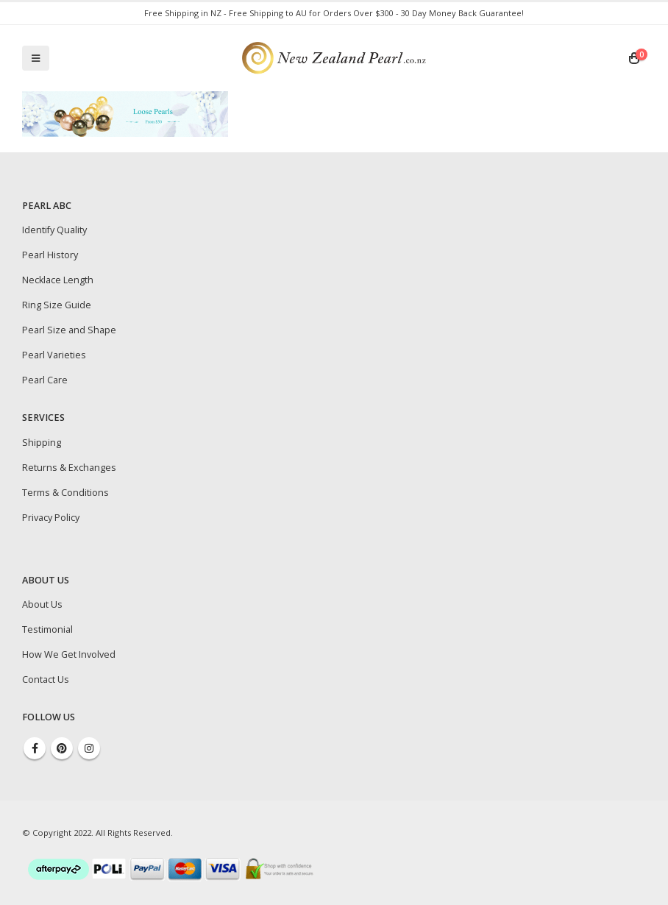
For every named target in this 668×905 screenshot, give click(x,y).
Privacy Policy (50, 517)
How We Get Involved (69, 654)
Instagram (89, 748)
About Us (42, 604)
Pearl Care (45, 380)
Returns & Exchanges (69, 467)
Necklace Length (57, 280)
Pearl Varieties (54, 355)
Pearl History (50, 255)
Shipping (41, 442)
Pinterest (62, 748)
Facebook (35, 748)
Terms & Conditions (65, 492)
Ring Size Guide (56, 305)
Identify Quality (54, 230)
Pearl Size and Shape (69, 330)
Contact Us (45, 679)
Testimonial (47, 629)
